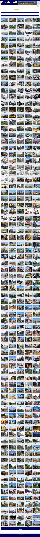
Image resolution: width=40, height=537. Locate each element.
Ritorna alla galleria (20, 529)
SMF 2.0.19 (18, 534)
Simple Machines (22, 534)
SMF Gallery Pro (21, 531)
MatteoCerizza (14, 23)
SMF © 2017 (20, 534)
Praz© (6, 23)
